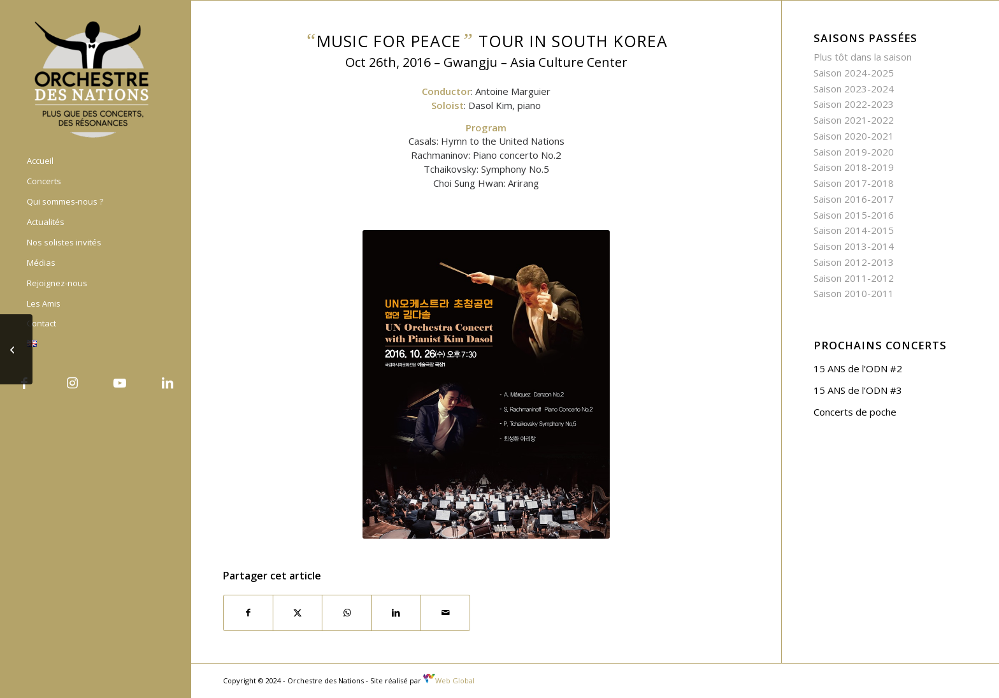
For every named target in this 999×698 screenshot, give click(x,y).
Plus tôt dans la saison (863, 56)
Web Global (449, 680)
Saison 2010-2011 (854, 293)
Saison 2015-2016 (854, 214)
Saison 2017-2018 (854, 183)
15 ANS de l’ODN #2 (858, 368)
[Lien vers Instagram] (72, 383)
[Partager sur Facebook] (248, 612)
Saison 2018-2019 (854, 167)
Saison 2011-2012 (854, 278)
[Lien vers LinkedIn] (167, 383)
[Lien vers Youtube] (119, 383)
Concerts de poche (855, 411)
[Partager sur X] (297, 612)
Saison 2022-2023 (854, 104)
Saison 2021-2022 (854, 119)
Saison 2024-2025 (854, 72)
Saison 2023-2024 (854, 88)
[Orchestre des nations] (95, 78)
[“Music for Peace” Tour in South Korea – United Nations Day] (16, 349)
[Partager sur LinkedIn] (396, 612)
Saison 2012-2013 (854, 262)
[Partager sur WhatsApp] (346, 612)
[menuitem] (95, 161)
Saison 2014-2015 (854, 230)
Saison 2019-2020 (854, 151)
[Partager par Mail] (445, 612)
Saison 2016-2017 (854, 199)
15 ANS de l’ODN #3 (858, 390)
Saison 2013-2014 (854, 246)
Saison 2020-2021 (854, 135)
